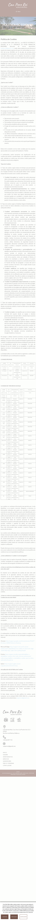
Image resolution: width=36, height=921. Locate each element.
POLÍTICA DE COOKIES (20, 774)
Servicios (6, 759)
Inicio (5, 752)
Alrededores (7, 761)
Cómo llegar (7, 765)
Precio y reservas (8, 763)
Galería (5, 754)
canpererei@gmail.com (7, 48)
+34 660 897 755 (7, 740)
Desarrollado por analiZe (17, 773)
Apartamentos (8, 756)
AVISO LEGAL (25, 773)
